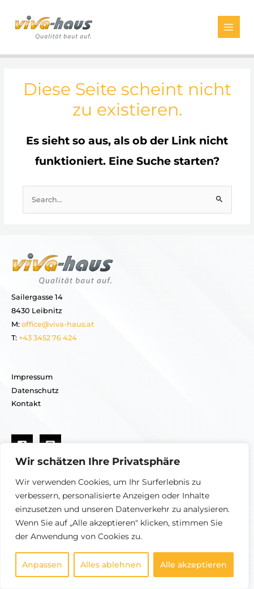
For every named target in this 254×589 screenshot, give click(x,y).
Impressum (32, 377)
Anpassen (42, 565)
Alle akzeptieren (193, 565)
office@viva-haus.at (57, 324)
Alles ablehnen (110, 565)
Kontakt (26, 403)
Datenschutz (35, 390)
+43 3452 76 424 (47, 338)
